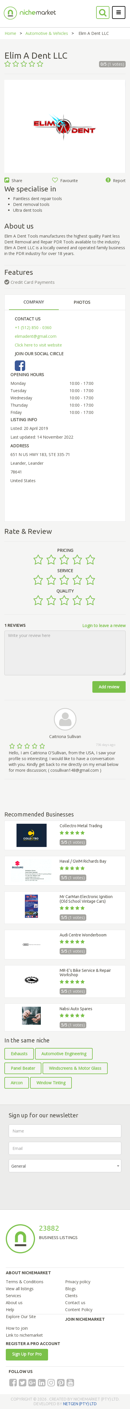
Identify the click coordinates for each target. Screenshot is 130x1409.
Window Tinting (50, 1082)
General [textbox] (18, 1166)
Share (13, 180)
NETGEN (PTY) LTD (80, 1403)
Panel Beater (23, 1068)
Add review (109, 687)
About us (14, 1302)
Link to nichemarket (24, 1335)
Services (13, 1295)
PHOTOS (82, 302)
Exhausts (19, 1053)
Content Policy (78, 1309)
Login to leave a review (104, 625)
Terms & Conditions (24, 1281)
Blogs (70, 1288)
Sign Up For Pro (27, 1354)
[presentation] (53, 1188)
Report (116, 180)
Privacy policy (77, 1281)
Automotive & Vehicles (46, 33)
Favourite (65, 180)
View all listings (20, 1288)
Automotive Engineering (63, 1053)
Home (10, 33)
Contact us (75, 1302)
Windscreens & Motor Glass (75, 1068)
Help (10, 1309)
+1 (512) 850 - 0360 (33, 327)
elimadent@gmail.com (35, 336)
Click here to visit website (38, 345)
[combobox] (65, 1165)
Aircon (17, 1082)
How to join (17, 1328)
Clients (71, 1295)
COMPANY (33, 302)
